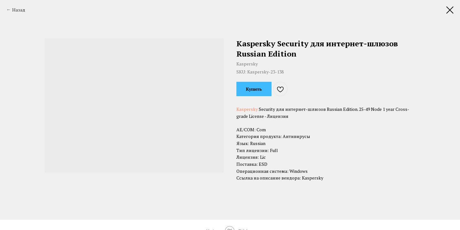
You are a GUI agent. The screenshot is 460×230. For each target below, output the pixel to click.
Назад (18, 10)
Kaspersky (247, 109)
